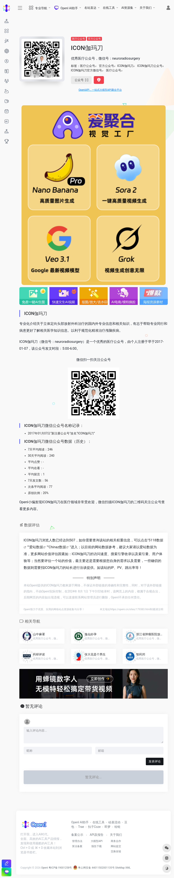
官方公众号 (94, 38)
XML (128, 867)
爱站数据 (36, 547)
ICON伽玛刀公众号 (149, 66)
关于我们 (146, 7)
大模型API (97, 841)
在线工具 (109, 7)
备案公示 (77, 834)
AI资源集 (127, 7)
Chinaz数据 (57, 547)
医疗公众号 (78, 38)
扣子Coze (94, 826)
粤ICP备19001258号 (60, 867)
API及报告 (96, 834)
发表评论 (155, 761)
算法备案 (77, 846)
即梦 (108, 826)
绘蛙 (117, 826)
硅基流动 (114, 822)
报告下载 (96, 846)
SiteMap (120, 867)
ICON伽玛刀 (125, 66)
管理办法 (77, 841)
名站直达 (90, 7)
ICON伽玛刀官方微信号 (86, 70)
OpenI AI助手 (80, 822)
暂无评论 (34, 706)
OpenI (44, 867)
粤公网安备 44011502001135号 (93, 867)
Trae (81, 826)
